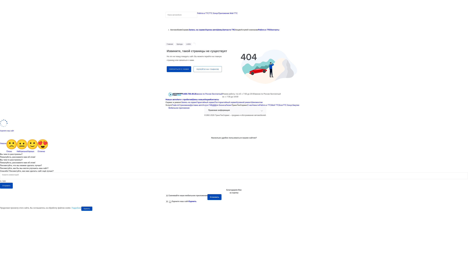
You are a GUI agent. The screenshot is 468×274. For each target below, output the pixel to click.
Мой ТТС (275, 105)
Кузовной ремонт (243, 102)
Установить (214, 197)
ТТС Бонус (213, 13)
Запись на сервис (197, 30)
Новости (255, 105)
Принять (87, 209)
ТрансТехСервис (239, 105)
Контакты (275, 30)
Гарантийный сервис (205, 102)
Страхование (184, 105)
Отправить (6, 186)
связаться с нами (179, 69)
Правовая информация (219, 110)
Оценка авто (211, 30)
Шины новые (198, 100)
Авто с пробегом (184, 100)
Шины (219, 30)
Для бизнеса (220, 105)
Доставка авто (196, 105)
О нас (249, 105)
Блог (281, 105)
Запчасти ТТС (228, 30)
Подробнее (76, 208)
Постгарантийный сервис (225, 102)
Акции (207, 100)
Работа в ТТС (203, 13)
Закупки (295, 105)
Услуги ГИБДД (209, 105)
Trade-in (175, 105)
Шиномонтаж (257, 102)
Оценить (192, 201)
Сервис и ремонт (173, 102)
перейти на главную (207, 69)
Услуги (169, 105)
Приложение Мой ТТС (228, 13)
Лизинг (229, 105)
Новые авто (171, 100)
